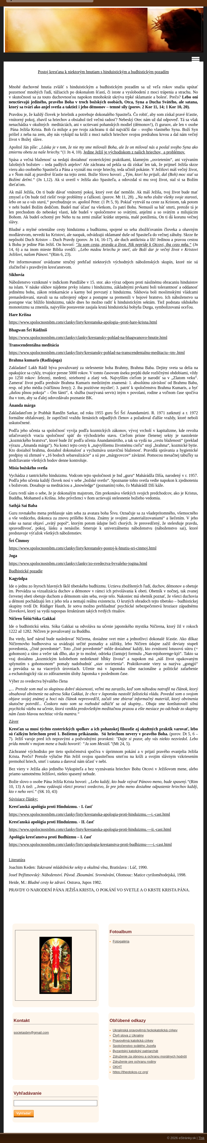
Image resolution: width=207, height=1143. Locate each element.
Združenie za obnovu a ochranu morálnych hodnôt (150, 1056)
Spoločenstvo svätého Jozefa (134, 1046)
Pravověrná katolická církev (133, 1040)
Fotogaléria (121, 941)
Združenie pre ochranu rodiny (134, 1062)
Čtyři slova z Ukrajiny (128, 1035)
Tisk (201, 1138)
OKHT (117, 1067)
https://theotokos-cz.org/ (130, 1072)
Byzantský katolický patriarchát (135, 1051)
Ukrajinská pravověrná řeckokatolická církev (145, 1030)
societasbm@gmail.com (31, 1032)
